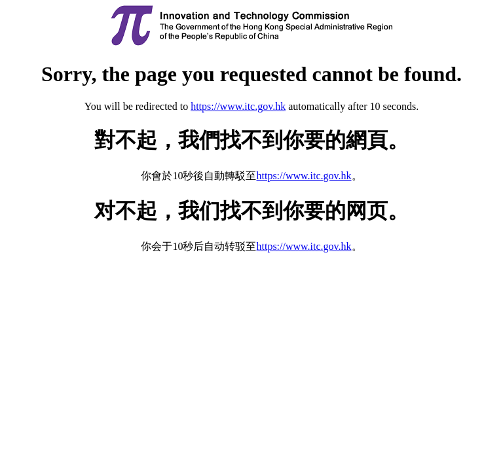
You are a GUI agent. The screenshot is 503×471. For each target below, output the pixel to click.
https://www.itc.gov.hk (238, 106)
